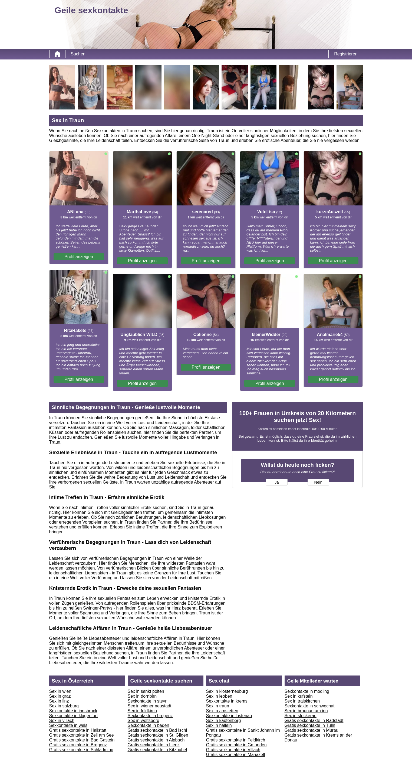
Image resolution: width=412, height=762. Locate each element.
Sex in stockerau (301, 715)
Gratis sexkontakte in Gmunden (236, 745)
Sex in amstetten (222, 710)
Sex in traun (217, 706)
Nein (318, 482)
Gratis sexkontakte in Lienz (154, 745)
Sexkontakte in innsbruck (73, 710)
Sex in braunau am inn (306, 710)
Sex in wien (60, 691)
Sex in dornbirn (142, 696)
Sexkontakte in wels (68, 725)
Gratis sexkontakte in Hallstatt (78, 730)
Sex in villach (61, 720)
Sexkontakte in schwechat (310, 706)
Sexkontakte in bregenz (150, 715)
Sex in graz (60, 696)
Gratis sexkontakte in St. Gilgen (158, 735)
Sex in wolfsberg (143, 720)
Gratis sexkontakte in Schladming (81, 749)
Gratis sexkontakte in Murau (311, 730)
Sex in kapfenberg (223, 720)
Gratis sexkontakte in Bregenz (78, 745)
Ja (277, 482)
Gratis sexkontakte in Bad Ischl (157, 730)
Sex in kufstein (299, 696)
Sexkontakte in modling (307, 691)
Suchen (78, 54)
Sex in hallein (219, 725)
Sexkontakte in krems (227, 701)
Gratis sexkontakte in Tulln (310, 725)
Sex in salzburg (64, 706)
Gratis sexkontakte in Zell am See (81, 735)
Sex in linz (59, 701)
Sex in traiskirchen (302, 701)
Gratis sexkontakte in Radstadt (314, 720)
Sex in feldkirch (142, 710)
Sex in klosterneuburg (227, 691)
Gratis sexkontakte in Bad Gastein (82, 740)
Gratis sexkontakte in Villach (233, 749)
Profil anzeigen (78, 256)
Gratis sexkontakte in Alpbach (156, 740)
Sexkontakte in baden (148, 725)
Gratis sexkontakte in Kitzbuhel (157, 749)
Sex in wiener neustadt (150, 706)
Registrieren (345, 54)
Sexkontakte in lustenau (229, 715)
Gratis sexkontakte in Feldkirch (235, 740)
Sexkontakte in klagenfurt (73, 715)
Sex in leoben (219, 696)
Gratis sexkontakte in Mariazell (235, 754)
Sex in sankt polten (146, 691)
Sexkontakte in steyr (147, 701)
